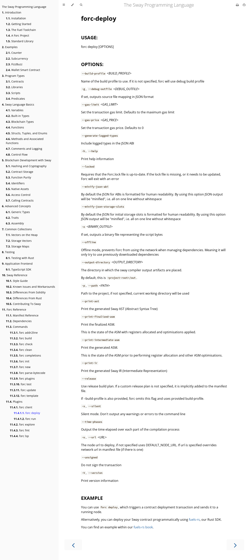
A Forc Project (17, 35)
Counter (14, 53)
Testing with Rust (20, 258)
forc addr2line (24, 332)
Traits (12, 218)
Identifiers (15, 183)
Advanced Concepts (16, 206)
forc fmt (19, 430)
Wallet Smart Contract (23, 70)
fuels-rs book (143, 527)
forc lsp (19, 436)
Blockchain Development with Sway (26, 160)
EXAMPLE (92, 498)
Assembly (15, 223)
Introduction (11, 12)
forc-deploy (98, 18)
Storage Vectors (19, 241)
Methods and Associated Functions (25, 141)
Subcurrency (17, 58)
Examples (10, 47)
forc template (24, 396)
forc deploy (27, 413)
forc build (21, 338)
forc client (21, 407)
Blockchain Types (20, 122)
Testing (8, 252)
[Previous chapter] (73, 544)
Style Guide (17, 281)
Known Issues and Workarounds (30, 287)
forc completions (25, 355)
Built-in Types (17, 116)
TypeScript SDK (18, 269)
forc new (20, 367)
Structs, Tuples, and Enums (26, 133)
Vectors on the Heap (22, 235)
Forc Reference (14, 309)
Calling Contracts (20, 200)
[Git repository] (244, 5)
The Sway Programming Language (24, 7)
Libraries (14, 87)
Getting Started (18, 24)
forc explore (22, 424)
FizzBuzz (14, 64)
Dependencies (19, 321)
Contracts (15, 81)
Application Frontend (17, 263)
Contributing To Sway (23, 304)
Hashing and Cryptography (26, 166)
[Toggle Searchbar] (81, 5)
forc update (23, 390)
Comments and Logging (24, 149)
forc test (20, 384)
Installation (16, 18)
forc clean (21, 350)
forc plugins (22, 378)
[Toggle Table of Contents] (64, 5)
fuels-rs (194, 519)
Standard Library (19, 41)
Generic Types (18, 212)
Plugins (14, 401)
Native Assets (17, 189)
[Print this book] (237, 5)
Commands (17, 327)
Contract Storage (19, 172)
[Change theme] (72, 5)
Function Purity (18, 177)
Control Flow (17, 154)
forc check (21, 344)
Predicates (15, 98)
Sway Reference (14, 275)
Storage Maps (17, 246)
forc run (25, 419)
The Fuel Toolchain (21, 30)
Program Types (13, 76)
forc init (19, 361)
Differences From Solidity (26, 292)
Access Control (18, 195)
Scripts (13, 93)
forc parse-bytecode (27, 373)
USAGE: (89, 37)
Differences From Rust (24, 298)
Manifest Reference (22, 315)
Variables (14, 110)
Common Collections (17, 229)
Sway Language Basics (18, 104)
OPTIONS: (92, 64)
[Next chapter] (235, 544)
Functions (15, 127)
